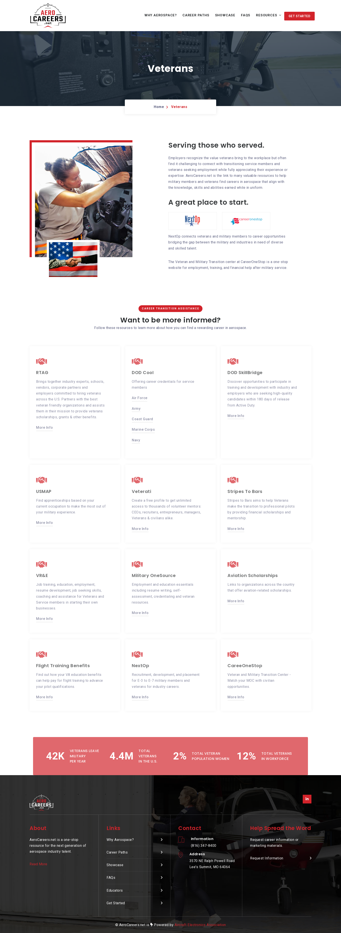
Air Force (139, 397)
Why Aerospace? (160, 15)
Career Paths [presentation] (117, 852)
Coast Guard (142, 418)
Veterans (179, 107)
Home (159, 107)
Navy (136, 439)
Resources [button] (266, 15)
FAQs (245, 15)
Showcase (225, 15)
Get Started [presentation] (116, 903)
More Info (44, 427)
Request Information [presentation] (266, 858)
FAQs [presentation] (111, 878)
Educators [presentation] (115, 890)
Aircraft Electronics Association (200, 925)
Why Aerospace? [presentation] (120, 840)
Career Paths (195, 15)
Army (136, 408)
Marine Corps (143, 429)
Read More (38, 864)
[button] (299, 16)
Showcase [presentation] (115, 865)
